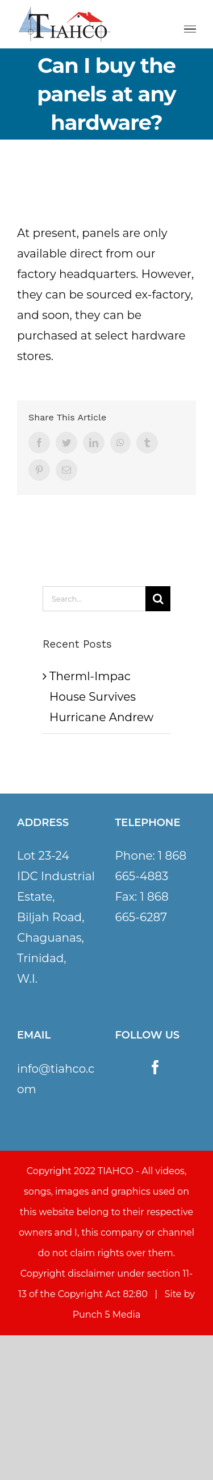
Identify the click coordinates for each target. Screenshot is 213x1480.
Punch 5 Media (107, 1314)
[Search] (157, 598)
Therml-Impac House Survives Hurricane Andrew (101, 696)
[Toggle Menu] (190, 29)
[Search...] (94, 598)
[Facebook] (155, 1067)
